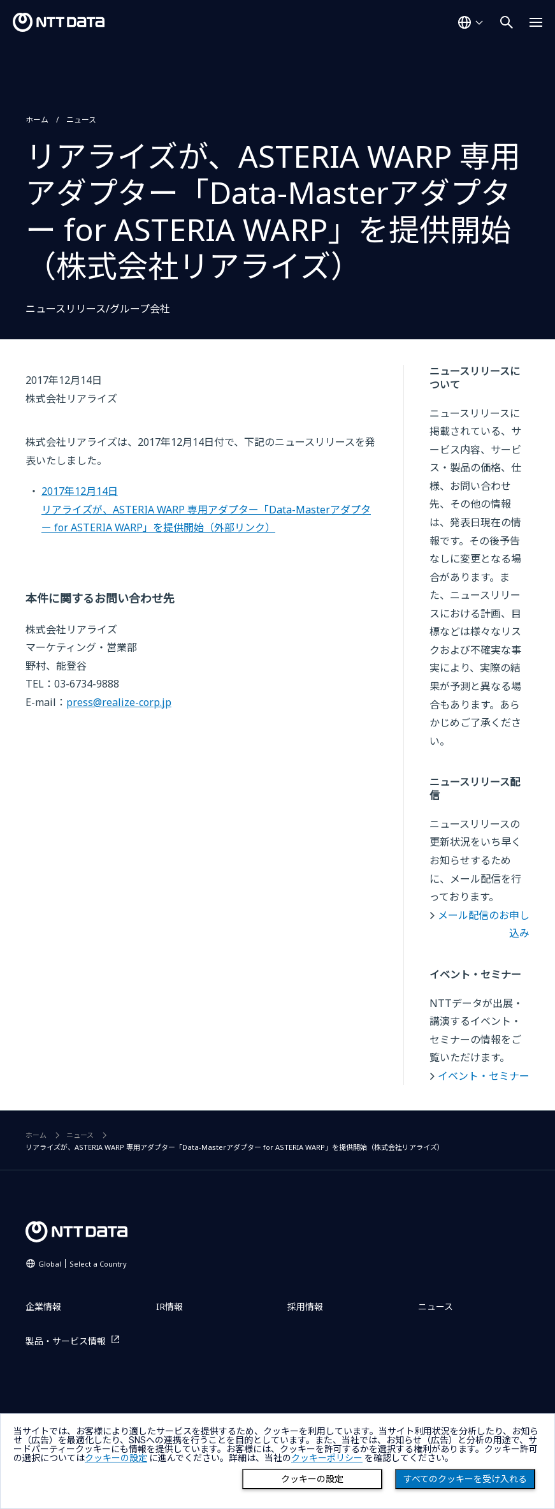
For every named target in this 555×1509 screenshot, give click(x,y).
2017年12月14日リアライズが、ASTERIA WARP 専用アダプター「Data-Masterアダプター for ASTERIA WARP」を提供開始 (206, 509)
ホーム (36, 119)
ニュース (81, 119)
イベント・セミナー (484, 1076)
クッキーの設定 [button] (116, 1458)
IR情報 (169, 1306)
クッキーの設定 (312, 1479)
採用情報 (305, 1306)
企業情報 (43, 1306)
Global (82, 1264)
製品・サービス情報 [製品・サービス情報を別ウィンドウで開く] (65, 1341)
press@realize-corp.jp (118, 702)
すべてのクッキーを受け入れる (465, 1479)
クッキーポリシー (327, 1458)
